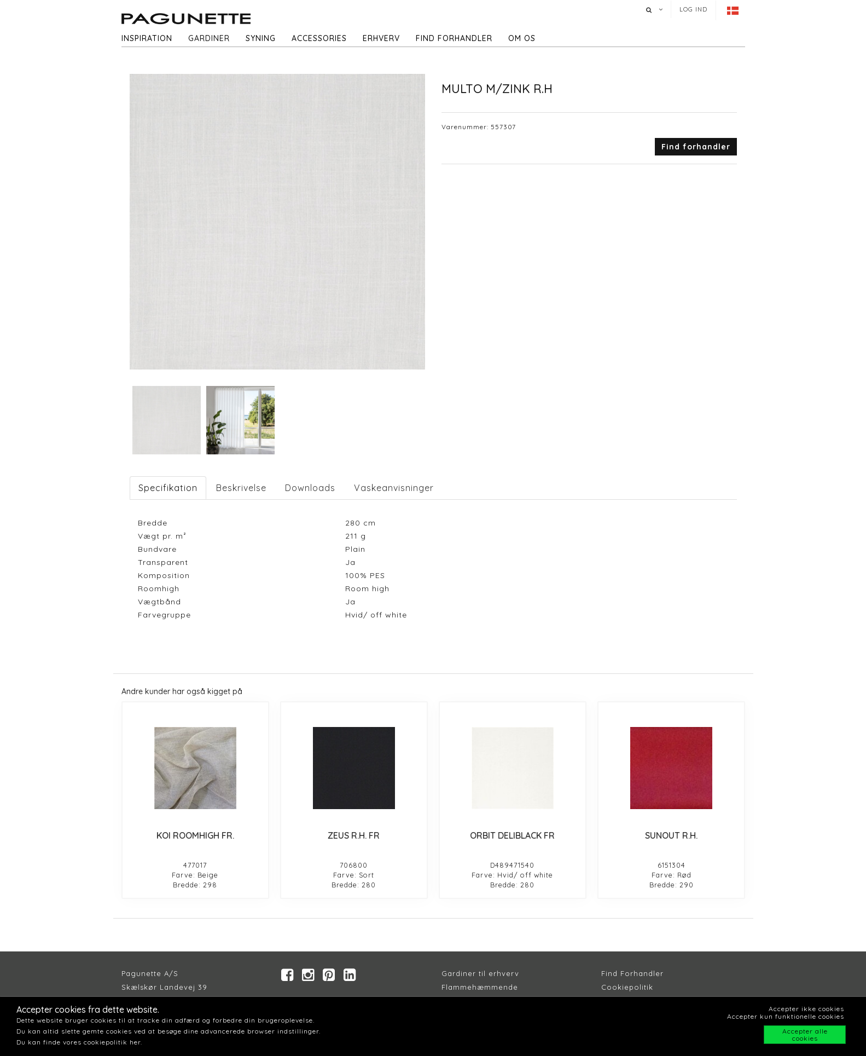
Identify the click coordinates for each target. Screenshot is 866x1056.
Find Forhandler (632, 973)
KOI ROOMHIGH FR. (195, 835)
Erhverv (381, 38)
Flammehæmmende (479, 987)
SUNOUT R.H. (671, 835)
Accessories (319, 38)
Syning (261, 38)
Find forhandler (454, 38)
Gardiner (209, 38)
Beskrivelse (241, 487)
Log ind (693, 9)
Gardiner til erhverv (480, 973)
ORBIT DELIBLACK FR (512, 835)
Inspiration (146, 38)
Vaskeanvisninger (394, 487)
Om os (522, 38)
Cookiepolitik (627, 987)
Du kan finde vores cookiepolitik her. (79, 1042)
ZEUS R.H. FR (354, 835)
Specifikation (167, 487)
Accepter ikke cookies (806, 1008)
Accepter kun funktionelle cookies (785, 1016)
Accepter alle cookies (805, 1034)
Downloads (310, 487)
